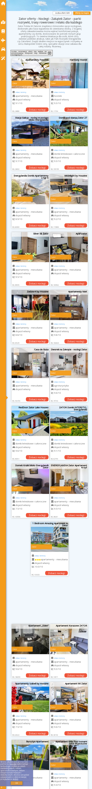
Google (13, 764)
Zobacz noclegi (37, 109)
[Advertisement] (50, 601)
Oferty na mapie (82, 13)
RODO (15, 779)
